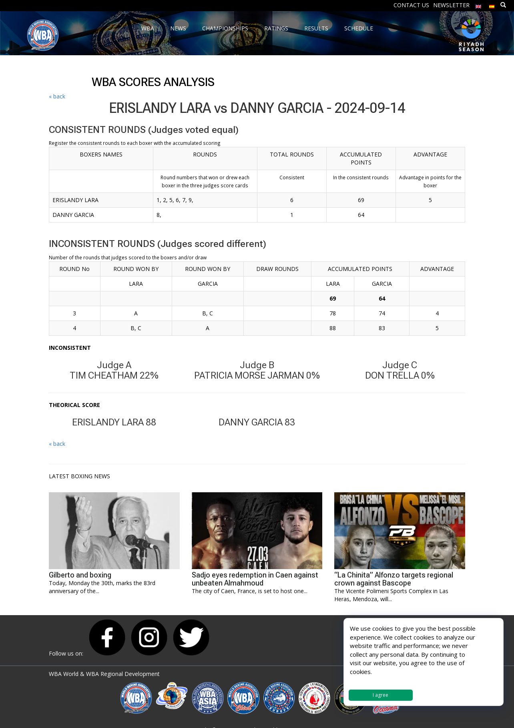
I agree (380, 695)
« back (57, 96)
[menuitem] (478, 4)
